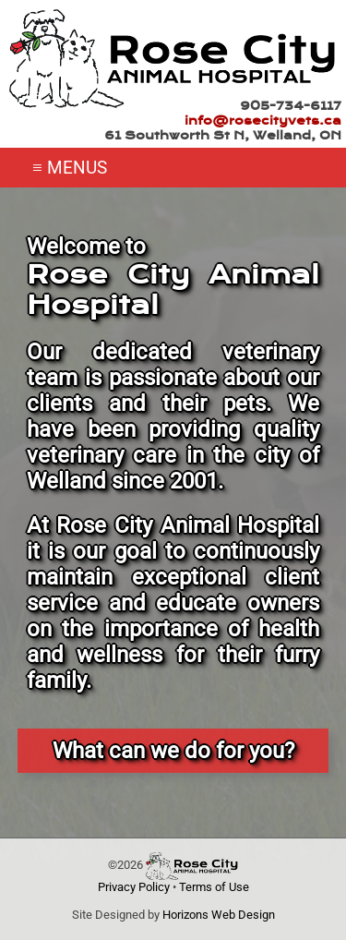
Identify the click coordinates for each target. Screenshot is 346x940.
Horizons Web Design (218, 915)
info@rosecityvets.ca (263, 120)
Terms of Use (214, 887)
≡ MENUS (69, 167)
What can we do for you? (173, 751)
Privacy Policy (134, 887)
